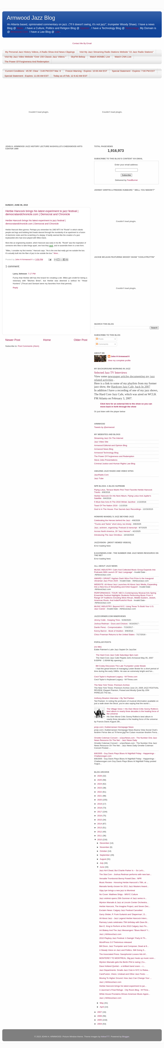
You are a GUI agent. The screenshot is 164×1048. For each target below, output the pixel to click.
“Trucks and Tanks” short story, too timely (112, 524)
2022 (99, 792)
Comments (102, 344)
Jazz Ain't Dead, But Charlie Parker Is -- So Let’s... (122, 870)
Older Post (80, 339)
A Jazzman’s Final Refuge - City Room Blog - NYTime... (124, 990)
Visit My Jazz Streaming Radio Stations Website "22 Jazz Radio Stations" (116, 52)
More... (56, 253)
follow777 (105, 1036)
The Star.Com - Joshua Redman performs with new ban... (125, 874)
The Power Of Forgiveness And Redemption (27, 61)
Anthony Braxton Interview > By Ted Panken (114, 698)
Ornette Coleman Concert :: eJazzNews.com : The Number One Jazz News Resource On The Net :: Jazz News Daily (125, 739)
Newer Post (12, 339)
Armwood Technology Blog (106, 453)
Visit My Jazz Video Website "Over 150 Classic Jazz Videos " (35, 56)
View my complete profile (119, 360)
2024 (99, 784)
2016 (99, 816)
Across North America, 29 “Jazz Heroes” (112, 531)
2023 (99, 788)
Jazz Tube (99, 478)
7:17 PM (32, 274)
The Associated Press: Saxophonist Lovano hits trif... (123, 954)
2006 (99, 1016)
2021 (99, 796)
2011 (99, 835)
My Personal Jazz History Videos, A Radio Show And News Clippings (40, 52)
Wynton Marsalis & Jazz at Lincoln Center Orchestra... (124, 902)
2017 (99, 812)
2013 (99, 827)
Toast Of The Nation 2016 (106, 505)
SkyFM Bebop (78, 56)
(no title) (98, 647)
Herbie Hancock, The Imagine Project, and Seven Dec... (124, 906)
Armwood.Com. (19, 31)
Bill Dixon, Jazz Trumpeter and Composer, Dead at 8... (124, 946)
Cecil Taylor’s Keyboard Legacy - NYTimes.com (115, 676)
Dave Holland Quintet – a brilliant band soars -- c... (122, 966)
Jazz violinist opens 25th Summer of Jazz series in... (123, 898)
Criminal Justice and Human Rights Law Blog (114, 463)
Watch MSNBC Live (100, 56)
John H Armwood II (120, 356)
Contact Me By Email (82, 43)
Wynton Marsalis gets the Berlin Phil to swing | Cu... (122, 962)
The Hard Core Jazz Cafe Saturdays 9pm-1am (117, 655)
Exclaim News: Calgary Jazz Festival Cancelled (120, 910)
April (102, 1007)
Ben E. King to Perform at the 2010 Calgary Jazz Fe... (123, 926)
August (103, 859)
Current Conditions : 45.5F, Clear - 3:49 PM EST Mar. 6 (33, 71)
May (102, 1003)
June (102, 867)
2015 (99, 820)
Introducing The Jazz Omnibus (108, 535)
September (105, 855)
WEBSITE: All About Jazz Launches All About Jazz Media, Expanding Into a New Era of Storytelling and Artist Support (125, 585)
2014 (99, 824)
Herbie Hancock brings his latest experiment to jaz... (123, 986)
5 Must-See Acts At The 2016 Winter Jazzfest (114, 502)
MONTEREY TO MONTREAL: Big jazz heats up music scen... (127, 958)
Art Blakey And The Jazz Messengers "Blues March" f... (124, 930)
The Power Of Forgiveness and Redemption (114, 456)
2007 (99, 1012)
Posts (100, 339)
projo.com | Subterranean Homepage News (113, 727)
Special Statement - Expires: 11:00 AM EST (27, 76)
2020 (99, 800)
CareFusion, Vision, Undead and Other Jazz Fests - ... (124, 974)
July (102, 863)
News (20, 28)
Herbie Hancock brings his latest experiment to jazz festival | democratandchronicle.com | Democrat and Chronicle (41, 213)
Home (47, 339)
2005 (99, 1020)
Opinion (84, 28)
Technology (131, 28)
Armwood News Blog (103, 449)
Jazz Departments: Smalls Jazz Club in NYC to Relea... (124, 970)
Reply (15, 287)
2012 (99, 832)
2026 (99, 776)
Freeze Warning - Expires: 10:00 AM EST (86, 71)
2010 (99, 839)
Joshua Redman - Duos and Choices (111, 624)
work (51, 246)
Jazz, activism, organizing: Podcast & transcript (115, 527)
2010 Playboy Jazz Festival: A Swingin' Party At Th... (123, 938)
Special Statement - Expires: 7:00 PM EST (133, 71)
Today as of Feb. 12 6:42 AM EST (70, 76)
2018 (99, 808)
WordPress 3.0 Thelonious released (115, 942)
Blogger (125, 1036)
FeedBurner (132, 180)
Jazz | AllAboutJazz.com (110, 934)
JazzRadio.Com (101, 475)
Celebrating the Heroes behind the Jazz (112, 520)
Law (57, 31)
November (105, 847)
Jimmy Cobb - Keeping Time (107, 620)
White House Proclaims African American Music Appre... (124, 994)
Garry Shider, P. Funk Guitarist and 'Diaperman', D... (123, 914)
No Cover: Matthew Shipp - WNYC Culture (118, 894)
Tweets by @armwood (104, 427)
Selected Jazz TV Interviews (110, 372)
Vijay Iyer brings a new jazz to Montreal (117, 890)
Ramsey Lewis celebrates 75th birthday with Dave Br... (124, 922)
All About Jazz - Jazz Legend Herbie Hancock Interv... (123, 918)
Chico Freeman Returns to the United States (114, 634)
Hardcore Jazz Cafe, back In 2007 (130, 386)
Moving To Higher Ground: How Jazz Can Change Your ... (125, 978)
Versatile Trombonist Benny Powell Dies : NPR (120, 878)
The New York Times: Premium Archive (112, 685)
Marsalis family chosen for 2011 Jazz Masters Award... (124, 886)
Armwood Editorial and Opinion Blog (110, 445)
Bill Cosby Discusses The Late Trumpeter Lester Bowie (121, 666)
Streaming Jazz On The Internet (108, 438)
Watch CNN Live (123, 56)
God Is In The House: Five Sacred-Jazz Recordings (117, 509)
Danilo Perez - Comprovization (108, 627)
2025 (99, 780)
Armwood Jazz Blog (31, 18)
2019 (99, 804)
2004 (99, 1024)
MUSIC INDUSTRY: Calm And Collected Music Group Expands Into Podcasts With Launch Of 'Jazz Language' (124, 571)
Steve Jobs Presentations (105, 460)
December (105, 843)
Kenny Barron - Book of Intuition (108, 631)
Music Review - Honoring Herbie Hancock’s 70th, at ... (123, 882)
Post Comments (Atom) (28, 346)
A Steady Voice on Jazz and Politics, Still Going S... (122, 950)
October (104, 851)
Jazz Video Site (101, 442)
